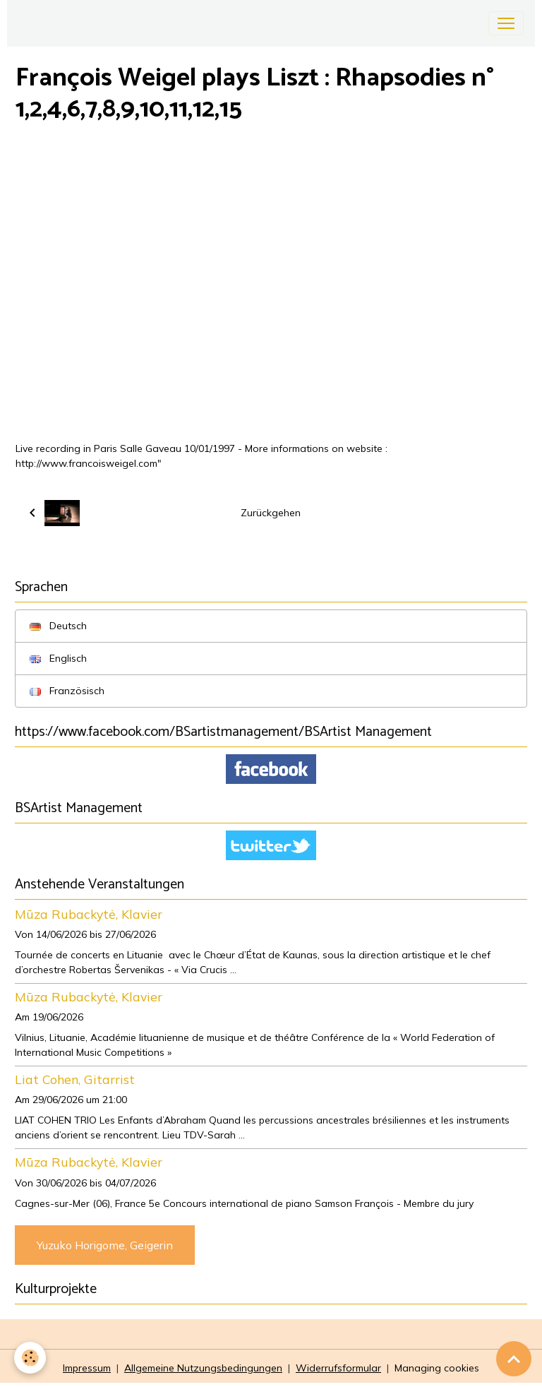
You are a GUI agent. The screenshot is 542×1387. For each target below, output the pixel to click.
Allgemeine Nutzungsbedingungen (203, 1368)
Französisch (67, 690)
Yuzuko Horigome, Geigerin (105, 1245)
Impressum (87, 1368)
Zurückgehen (271, 512)
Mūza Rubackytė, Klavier (88, 914)
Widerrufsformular (338, 1368)
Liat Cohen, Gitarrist (75, 1079)
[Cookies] (30, 1358)
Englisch (58, 658)
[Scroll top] (513, 1358)
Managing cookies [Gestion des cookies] (437, 1368)
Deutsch (58, 625)
